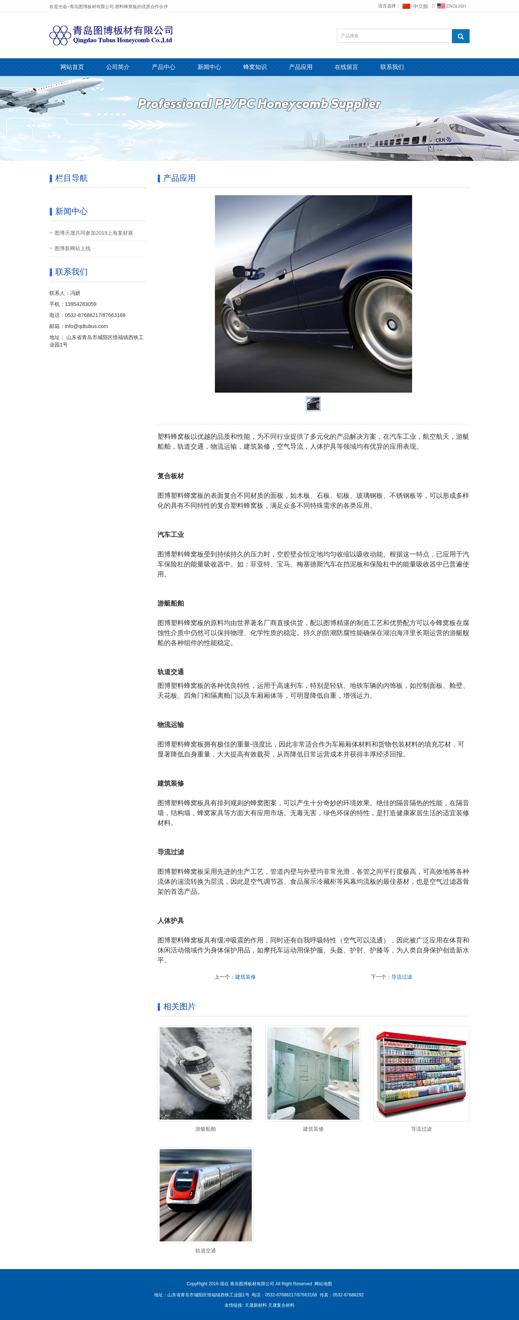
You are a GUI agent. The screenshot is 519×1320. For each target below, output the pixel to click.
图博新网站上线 (73, 248)
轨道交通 (205, 1251)
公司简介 (118, 67)
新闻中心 (209, 67)
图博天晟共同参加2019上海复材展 (94, 233)
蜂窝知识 (255, 67)
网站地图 (323, 1283)
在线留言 (346, 67)
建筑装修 (245, 977)
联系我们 (392, 67)
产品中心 (163, 67)
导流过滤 (401, 977)
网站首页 (72, 67)
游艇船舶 (205, 1129)
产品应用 (301, 67)
